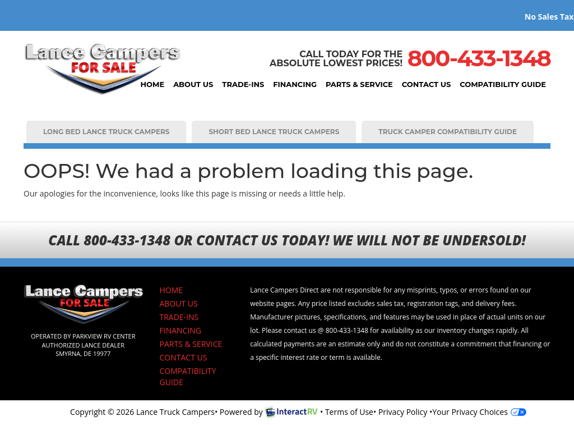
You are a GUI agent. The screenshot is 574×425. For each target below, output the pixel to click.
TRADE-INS (243, 84)
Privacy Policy (402, 411)
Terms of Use (349, 411)
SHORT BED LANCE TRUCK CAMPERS (274, 131)
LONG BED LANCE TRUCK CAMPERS (106, 131)
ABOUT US (193, 84)
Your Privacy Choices (479, 411)
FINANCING (295, 84)
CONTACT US (426, 84)
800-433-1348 (479, 58)
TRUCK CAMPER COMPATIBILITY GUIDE (447, 131)
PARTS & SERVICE (359, 84)
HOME (153, 84)
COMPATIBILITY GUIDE (503, 84)
